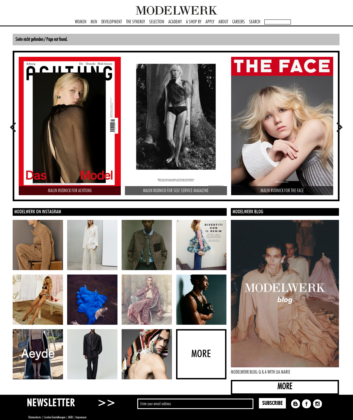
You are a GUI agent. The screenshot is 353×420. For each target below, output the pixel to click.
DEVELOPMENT (111, 21)
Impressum (80, 417)
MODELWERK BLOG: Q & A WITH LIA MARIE (260, 372)
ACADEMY (175, 21)
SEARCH (254, 21)
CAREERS (238, 21)
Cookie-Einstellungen (54, 417)
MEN (94, 21)
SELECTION (156, 21)
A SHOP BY (193, 21)
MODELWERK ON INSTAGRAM (37, 211)
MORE (284, 386)
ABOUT (223, 21)
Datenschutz (34, 417)
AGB (70, 417)
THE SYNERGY (135, 21)
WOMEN (80, 21)
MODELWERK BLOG (247, 211)
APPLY (210, 21)
